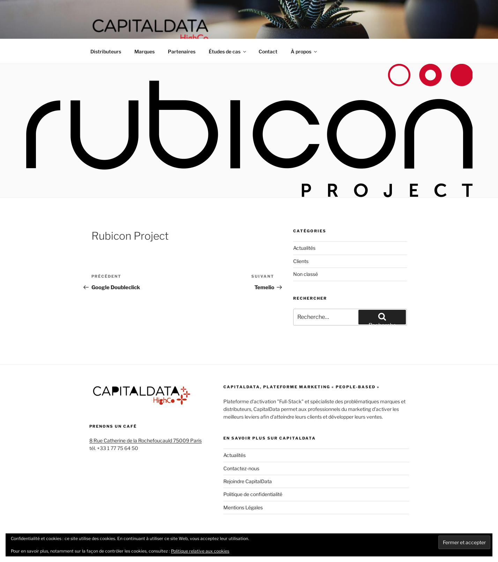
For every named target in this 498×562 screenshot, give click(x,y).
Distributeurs (105, 51)
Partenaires (181, 51)
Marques (144, 51)
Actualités (304, 248)
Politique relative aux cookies (200, 551)
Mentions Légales (243, 507)
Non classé (305, 274)
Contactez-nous (241, 468)
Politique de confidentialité (252, 494)
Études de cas (228, 51)
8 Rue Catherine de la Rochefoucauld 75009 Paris (145, 440)
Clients (301, 261)
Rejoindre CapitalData (247, 481)
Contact (268, 51)
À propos (304, 51)
